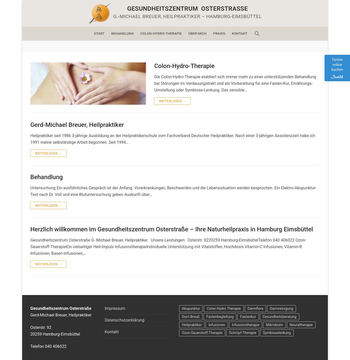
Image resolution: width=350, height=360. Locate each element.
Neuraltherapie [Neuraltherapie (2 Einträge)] (301, 325)
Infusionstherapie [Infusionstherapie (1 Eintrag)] (245, 325)
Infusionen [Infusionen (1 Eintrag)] (216, 325)
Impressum (115, 308)
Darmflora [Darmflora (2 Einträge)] (255, 308)
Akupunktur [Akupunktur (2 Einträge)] (191, 308)
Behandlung (46, 177)
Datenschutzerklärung (124, 320)
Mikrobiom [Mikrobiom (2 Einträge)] (274, 325)
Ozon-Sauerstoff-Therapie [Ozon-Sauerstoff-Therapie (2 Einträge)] (202, 333)
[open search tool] (257, 33)
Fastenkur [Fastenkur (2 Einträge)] (248, 317)
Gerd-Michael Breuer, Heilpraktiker (77, 124)
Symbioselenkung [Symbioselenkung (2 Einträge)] (277, 333)
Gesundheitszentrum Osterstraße (187, 8)
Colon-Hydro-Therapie (184, 66)
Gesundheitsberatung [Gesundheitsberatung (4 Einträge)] (280, 317)
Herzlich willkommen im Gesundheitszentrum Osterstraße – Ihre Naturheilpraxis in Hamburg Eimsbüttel (171, 229)
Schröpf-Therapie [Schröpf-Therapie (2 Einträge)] (242, 333)
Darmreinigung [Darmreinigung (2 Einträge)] (281, 308)
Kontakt (112, 331)
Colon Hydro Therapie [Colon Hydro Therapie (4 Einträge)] (224, 308)
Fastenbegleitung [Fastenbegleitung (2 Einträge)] (220, 317)
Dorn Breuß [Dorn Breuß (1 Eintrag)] (191, 317)
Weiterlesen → (172, 101)
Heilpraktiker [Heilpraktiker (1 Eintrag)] (192, 325)
